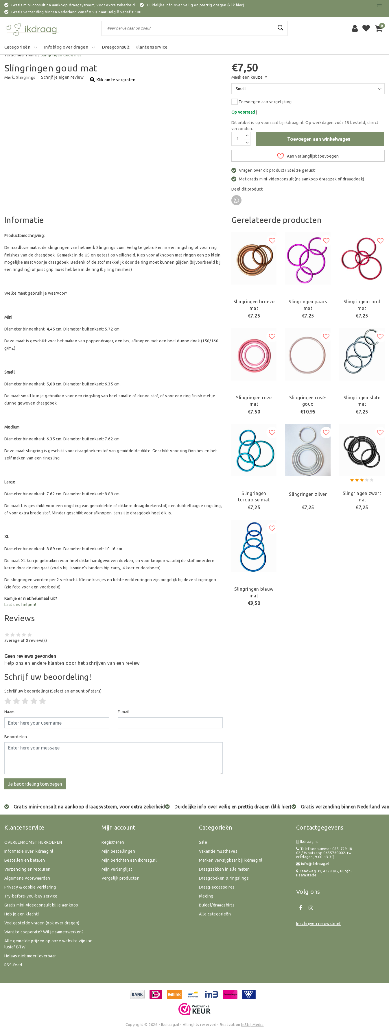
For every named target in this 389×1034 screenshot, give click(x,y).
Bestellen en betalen (24, 860)
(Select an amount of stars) (53, 691)
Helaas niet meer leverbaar (30, 956)
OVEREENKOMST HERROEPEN (33, 842)
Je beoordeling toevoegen (35, 783)
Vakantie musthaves (218, 851)
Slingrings (26, 77)
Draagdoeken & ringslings (224, 878)
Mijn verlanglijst (117, 869)
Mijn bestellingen (118, 851)
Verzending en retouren (27, 869)
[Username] (56, 722)
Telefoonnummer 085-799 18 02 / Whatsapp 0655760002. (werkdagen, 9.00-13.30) (324, 853)
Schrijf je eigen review (62, 77)
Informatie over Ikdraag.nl (28, 851)
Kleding (206, 896)
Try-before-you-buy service (30, 896)
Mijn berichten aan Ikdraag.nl (129, 860)
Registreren (113, 842)
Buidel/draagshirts (217, 905)
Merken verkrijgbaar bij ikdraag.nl (231, 860)
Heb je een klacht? (22, 914)
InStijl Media (252, 1024)
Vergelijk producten (120, 878)
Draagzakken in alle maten (224, 869)
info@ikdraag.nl (312, 864)
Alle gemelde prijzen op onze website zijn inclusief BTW (48, 944)
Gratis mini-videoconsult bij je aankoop (41, 905)
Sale (203, 842)
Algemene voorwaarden (27, 878)
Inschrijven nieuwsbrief (318, 923)
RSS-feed (13, 965)
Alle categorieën (215, 914)
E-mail (124, 712)
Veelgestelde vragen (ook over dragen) (42, 923)
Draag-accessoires (217, 887)
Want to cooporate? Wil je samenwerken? (44, 932)
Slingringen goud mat (61, 55)
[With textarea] (113, 758)
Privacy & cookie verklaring (30, 887)
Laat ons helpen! (20, 604)
